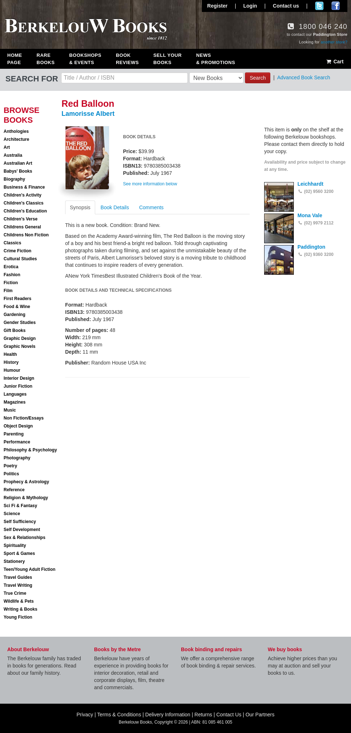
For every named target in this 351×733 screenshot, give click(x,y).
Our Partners (259, 714)
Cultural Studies (20, 258)
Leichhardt (310, 184)
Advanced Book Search (303, 77)
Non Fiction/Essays (24, 418)
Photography (17, 457)
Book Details (115, 207)
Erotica (11, 266)
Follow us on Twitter (319, 5)
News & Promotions (215, 58)
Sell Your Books (167, 58)
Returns (203, 714)
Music (10, 410)
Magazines (15, 402)
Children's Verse (21, 219)
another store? (334, 42)
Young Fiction (18, 617)
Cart (334, 61)
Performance (17, 442)
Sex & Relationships (24, 537)
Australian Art (18, 163)
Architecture (16, 139)
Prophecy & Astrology (26, 481)
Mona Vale (309, 215)
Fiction (11, 282)
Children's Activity (22, 195)
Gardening (14, 314)
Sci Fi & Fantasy (20, 505)
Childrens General (22, 226)
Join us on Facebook (335, 5)
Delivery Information (167, 714)
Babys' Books (18, 171)
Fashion (12, 274)
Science (12, 513)
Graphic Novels (19, 346)
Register (217, 6)
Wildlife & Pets (19, 601)
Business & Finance (24, 187)
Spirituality (15, 545)
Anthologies (16, 131)
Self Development (22, 529)
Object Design (18, 426)
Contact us (286, 6)
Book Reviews (127, 58)
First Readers (17, 298)
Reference (14, 489)
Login (250, 6)
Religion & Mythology (26, 497)
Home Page (14, 58)
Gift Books (15, 330)
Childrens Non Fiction (26, 234)
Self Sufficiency (20, 521)
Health (10, 354)
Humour (12, 370)
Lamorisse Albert (88, 113)
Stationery (14, 561)
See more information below (150, 183)
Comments (151, 207)
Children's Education (25, 211)
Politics (11, 473)
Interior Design (19, 378)
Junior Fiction (18, 386)
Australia (13, 155)
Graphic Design (20, 338)
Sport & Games (19, 553)
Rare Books (46, 58)
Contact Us (228, 714)
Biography (14, 179)
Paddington (311, 247)
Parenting (14, 434)
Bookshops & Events (85, 58)
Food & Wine (17, 306)
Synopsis (80, 207)
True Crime (15, 593)
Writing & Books (20, 609)
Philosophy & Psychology (30, 449)
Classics (12, 242)
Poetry (10, 465)
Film (8, 290)
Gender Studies (20, 322)
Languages (15, 394)
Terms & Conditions (119, 714)
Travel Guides (18, 577)
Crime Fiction (17, 250)
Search (258, 78)
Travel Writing (18, 585)
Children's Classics (23, 203)
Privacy (84, 714)
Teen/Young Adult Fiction (29, 569)
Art (7, 147)
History (11, 362)
